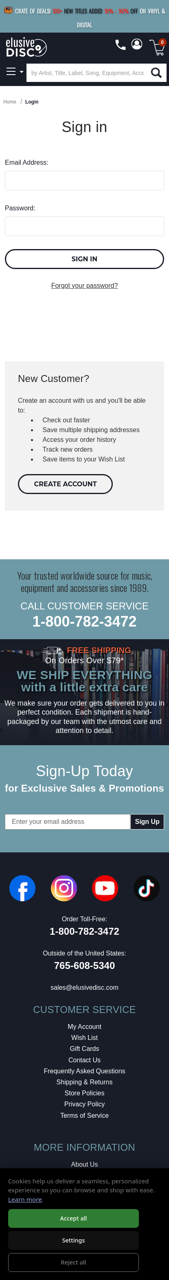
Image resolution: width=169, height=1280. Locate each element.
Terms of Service (84, 1115)
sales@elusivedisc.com (84, 987)
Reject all (73, 1262)
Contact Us (84, 1060)
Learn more (25, 1199)
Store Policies (85, 1093)
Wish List (84, 1037)
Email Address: (26, 162)
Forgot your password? (84, 285)
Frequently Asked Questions (84, 1071)
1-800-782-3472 (84, 621)
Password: (20, 208)
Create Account (65, 484)
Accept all (73, 1218)
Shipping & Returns (85, 1082)
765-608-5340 (84, 965)
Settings (73, 1240)
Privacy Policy (84, 1104)
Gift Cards (84, 1048)
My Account (84, 1026)
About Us (84, 1164)
